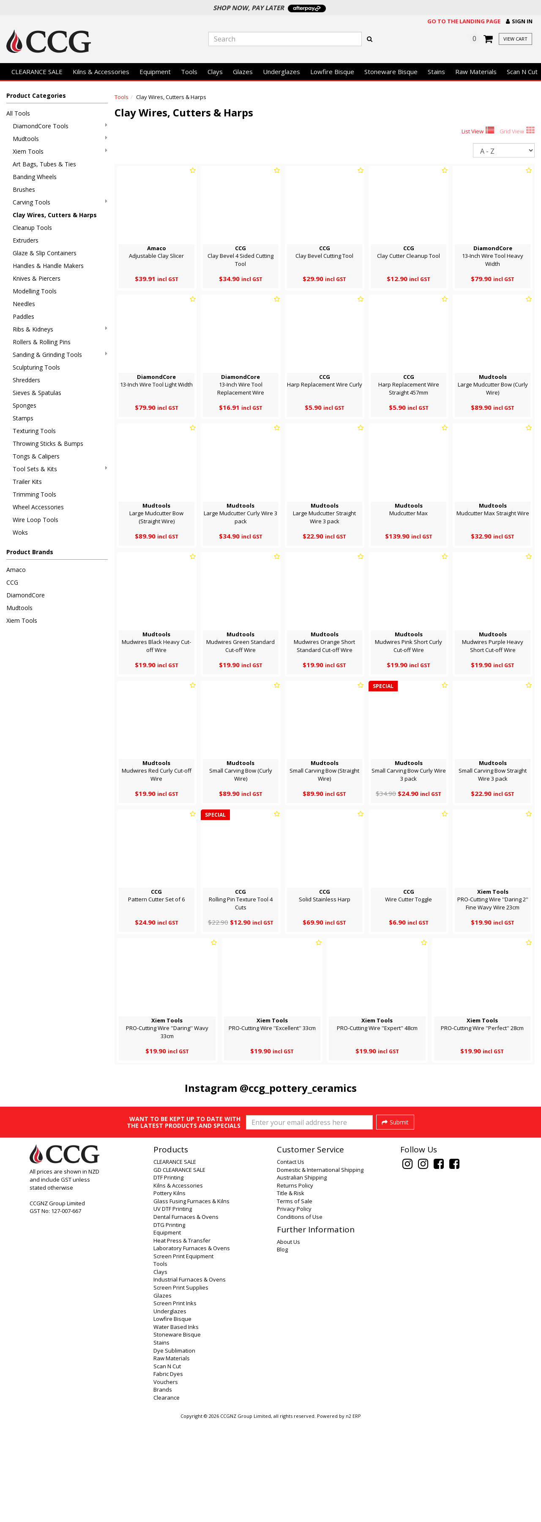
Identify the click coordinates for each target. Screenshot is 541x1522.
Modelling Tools (35, 291)
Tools (189, 71)
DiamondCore (25, 595)
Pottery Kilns (169, 1293)
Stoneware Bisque (391, 71)
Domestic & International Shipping (320, 1269)
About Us (288, 1341)
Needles (24, 304)
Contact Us (290, 1261)
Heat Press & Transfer (181, 1340)
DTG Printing (169, 1325)
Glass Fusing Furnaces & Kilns (191, 1301)
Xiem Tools (60, 151)
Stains (436, 71)
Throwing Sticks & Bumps (48, 443)
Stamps (23, 418)
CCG (12, 582)
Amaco (16, 570)
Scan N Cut (167, 1466)
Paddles (23, 316)
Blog (282, 1349)
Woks (20, 532)
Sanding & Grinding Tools (60, 355)
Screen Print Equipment (183, 1356)
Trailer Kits (27, 482)
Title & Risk (290, 1293)
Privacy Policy (294, 1308)
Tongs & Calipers (36, 456)
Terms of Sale (294, 1301)
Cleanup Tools (32, 228)
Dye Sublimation (174, 1450)
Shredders (26, 380)
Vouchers (165, 1482)
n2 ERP (353, 1516)
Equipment (155, 71)
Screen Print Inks (175, 1403)
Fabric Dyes (168, 1474)
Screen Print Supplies (180, 1387)
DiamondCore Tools (60, 126)
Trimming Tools (34, 494)
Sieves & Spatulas (37, 393)
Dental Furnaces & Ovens (186, 1316)
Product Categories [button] (36, 95)
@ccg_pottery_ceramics (298, 1088)
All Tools (18, 113)
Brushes (24, 189)
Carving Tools (60, 202)
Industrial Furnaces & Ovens (189, 1379)
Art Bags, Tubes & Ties (44, 164)
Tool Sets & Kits (60, 469)
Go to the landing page (463, 21)
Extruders (25, 240)
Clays (215, 71)
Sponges (24, 405)
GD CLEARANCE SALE (179, 1269)
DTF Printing (168, 1277)
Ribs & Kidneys (60, 329)
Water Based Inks (176, 1427)
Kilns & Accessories (101, 71)
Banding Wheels (35, 177)
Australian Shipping (302, 1277)
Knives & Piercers (36, 278)
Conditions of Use (299, 1316)
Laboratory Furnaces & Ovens (191, 1348)
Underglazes (281, 71)
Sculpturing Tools (36, 367)
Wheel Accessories (38, 507)
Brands (162, 1489)
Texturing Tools (34, 431)
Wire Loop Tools (35, 520)
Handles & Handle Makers (48, 266)
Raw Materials (476, 71)
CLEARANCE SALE (37, 71)
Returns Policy (295, 1285)
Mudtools (60, 139)
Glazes (243, 71)
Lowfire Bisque (332, 71)
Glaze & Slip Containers (45, 253)
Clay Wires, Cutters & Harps (55, 215)
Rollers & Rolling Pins (42, 342)
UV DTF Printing (172, 1308)
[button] (519, 21)
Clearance (166, 1497)
